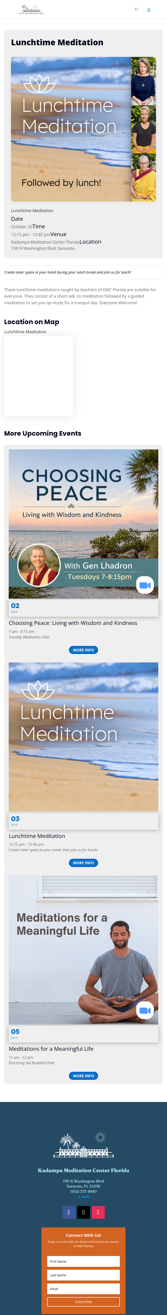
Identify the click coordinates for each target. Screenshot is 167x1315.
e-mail (83, 1196)
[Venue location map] (38, 376)
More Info (83, 649)
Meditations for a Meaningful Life (51, 1048)
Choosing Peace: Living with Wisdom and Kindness (73, 623)
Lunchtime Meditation (32, 210)
